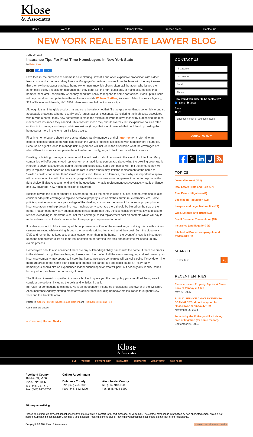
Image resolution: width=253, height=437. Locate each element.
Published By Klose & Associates (208, 12)
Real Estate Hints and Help (98, 302)
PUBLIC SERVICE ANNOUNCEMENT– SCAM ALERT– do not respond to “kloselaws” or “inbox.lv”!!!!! (198, 302)
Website (65, 28)
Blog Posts (176, 361)
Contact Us (209, 28)
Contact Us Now (201, 136)
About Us (97, 28)
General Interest (45, 302)
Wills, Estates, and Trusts (193, 212)
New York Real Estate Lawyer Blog (35, 12)
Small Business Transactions (196, 219)
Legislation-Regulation (192, 199)
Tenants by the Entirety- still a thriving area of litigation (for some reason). (198, 318)
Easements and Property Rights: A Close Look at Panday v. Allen (200, 286)
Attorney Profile (134, 28)
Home (35, 28)
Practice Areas (172, 28)
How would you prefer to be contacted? (198, 99)
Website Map (158, 361)
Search (224, 260)
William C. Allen (106, 98)
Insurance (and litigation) (67, 302)
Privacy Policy (103, 361)
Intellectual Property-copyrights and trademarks (197, 234)
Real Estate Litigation (191, 193)
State (178, 108)
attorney (125, 137)
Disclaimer (122, 361)
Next (57, 321)
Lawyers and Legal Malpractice (197, 206)
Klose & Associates (56, 424)
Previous (33, 321)
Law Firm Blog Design (211, 424)
